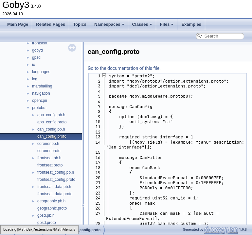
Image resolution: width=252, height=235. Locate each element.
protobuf (39, 107)
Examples (191, 24)
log (34, 79)
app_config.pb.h (51, 115)
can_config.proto (51, 136)
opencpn (39, 100)
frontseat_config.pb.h (55, 172)
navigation (41, 93)
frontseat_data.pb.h (54, 186)
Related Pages (50, 24)
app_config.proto (51, 122)
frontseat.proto (50, 165)
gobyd (37, 50)
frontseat (39, 43)
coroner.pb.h (48, 143)
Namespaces (109, 24)
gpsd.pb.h (46, 215)
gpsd (36, 57)
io (33, 64)
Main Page (17, 24)
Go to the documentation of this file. (124, 68)
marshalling (42, 86)
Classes (142, 24)
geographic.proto (52, 208)
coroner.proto (49, 151)
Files (167, 24)
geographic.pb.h (51, 201)
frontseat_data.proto (54, 194)
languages (41, 72)
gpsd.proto (46, 222)
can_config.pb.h (51, 129)
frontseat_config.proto (56, 179)
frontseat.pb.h (49, 158)
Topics (79, 24)
